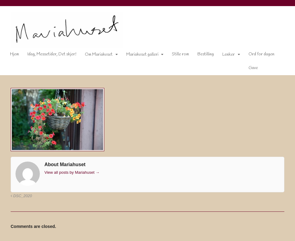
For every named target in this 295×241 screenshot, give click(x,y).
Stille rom (180, 54)
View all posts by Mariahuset (71, 172)
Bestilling (205, 54)
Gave (253, 68)
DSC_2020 (21, 196)
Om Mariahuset (99, 55)
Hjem (14, 54)
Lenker (228, 55)
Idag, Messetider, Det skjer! (51, 54)
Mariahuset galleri (142, 55)
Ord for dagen (261, 54)
